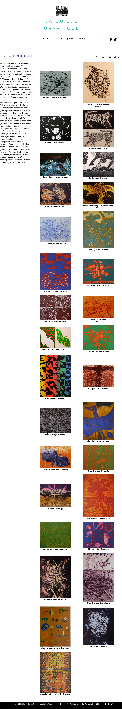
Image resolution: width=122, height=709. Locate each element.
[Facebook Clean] (108, 704)
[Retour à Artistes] (107, 57)
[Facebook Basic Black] (110, 39)
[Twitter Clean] (112, 704)
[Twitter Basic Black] (115, 39)
